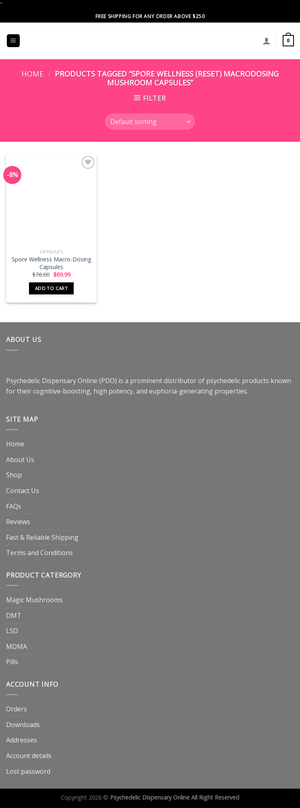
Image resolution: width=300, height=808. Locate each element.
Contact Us (22, 490)
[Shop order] (149, 122)
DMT (13, 615)
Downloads (23, 724)
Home (32, 73)
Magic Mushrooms (34, 599)
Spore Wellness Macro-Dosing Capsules (51, 263)
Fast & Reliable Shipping (42, 537)
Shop (14, 474)
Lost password (28, 771)
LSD (12, 630)
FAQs (13, 506)
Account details (29, 755)
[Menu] (13, 41)
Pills (12, 661)
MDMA (16, 646)
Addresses (21, 739)
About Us (20, 459)
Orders (16, 708)
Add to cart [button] (51, 288)
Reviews (18, 521)
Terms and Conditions (39, 552)
